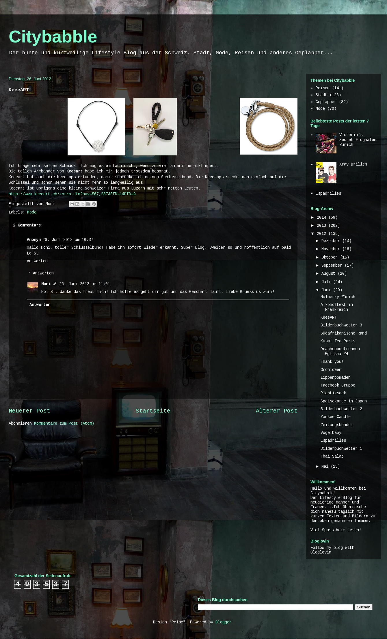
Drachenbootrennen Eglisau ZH (340, 351)
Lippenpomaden (336, 377)
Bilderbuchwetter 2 (341, 409)
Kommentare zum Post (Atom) (64, 423)
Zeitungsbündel (337, 425)
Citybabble (53, 36)
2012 (322, 233)
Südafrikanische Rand (344, 333)
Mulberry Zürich (338, 297)
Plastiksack (333, 393)
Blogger (223, 622)
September (333, 265)
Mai (326, 466)
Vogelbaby (331, 432)
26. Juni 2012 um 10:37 (67, 239)
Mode (31, 212)
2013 (322, 225)
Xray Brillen (353, 164)
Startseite (153, 411)
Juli (327, 282)
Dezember (331, 241)
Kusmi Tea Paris (338, 341)
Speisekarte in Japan (344, 401)
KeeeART (329, 317)
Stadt (321, 95)
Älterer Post (276, 411)
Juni (327, 290)
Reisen (323, 88)
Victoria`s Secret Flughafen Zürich (357, 140)
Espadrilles (328, 193)
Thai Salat (332, 456)
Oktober (330, 257)
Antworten (37, 261)
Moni (46, 284)
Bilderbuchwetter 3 (341, 325)
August (329, 273)
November (331, 249)
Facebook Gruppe (338, 385)
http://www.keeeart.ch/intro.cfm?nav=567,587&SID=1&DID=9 (72, 194)
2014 (322, 217)
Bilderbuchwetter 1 (341, 448)
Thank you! (332, 361)
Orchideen (331, 369)
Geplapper (326, 102)
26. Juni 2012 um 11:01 (84, 284)
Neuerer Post (29, 411)
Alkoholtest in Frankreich (337, 307)
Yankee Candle (336, 417)
